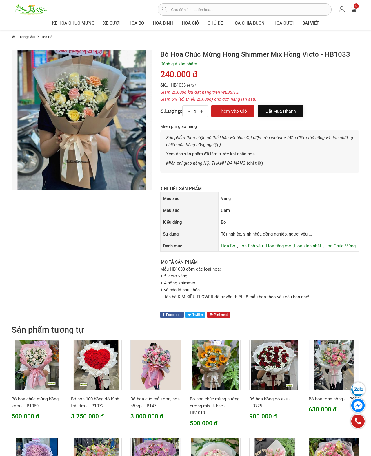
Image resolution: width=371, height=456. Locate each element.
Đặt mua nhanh (280, 111)
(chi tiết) (255, 163)
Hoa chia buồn (248, 23)
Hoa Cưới (283, 23)
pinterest (219, 315)
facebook (172, 315)
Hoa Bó (136, 23)
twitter (195, 315)
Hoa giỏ (190, 23)
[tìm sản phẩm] (164, 10)
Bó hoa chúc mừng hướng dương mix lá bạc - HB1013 (214, 405)
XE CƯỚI (111, 23)
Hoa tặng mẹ (278, 246)
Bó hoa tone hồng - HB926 (334, 399)
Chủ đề (215, 23)
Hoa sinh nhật (307, 246)
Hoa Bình (163, 23)
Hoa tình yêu (251, 246)
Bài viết (310, 23)
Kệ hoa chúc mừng (73, 23)
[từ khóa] (251, 9)
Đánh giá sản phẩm (178, 64)
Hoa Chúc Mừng (340, 246)
